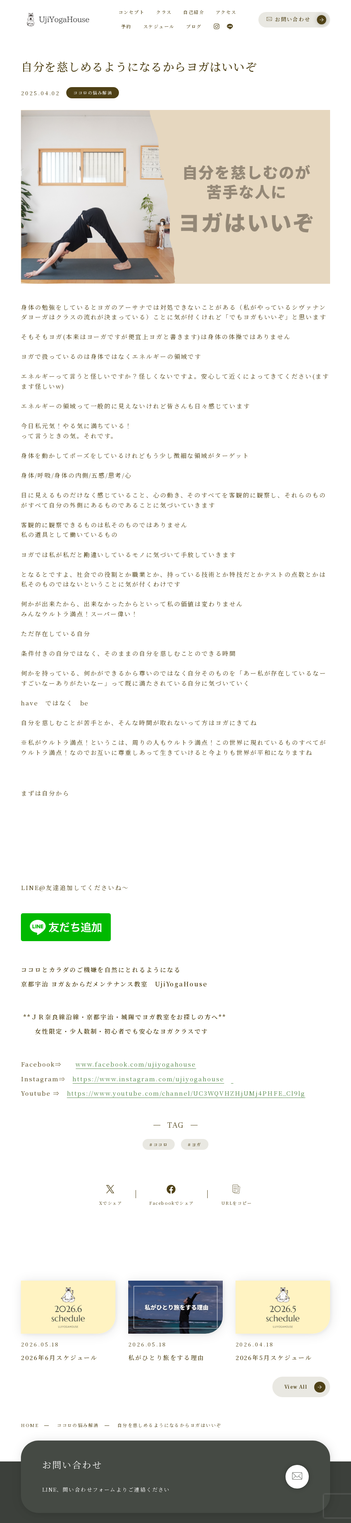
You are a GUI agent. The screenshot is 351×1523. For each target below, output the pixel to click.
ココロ (159, 1144)
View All (304, 1387)
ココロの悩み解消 (78, 1425)
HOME (29, 1425)
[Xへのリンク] (110, 1194)
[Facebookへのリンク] (171, 1194)
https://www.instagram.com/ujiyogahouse (148, 1078)
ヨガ (194, 1144)
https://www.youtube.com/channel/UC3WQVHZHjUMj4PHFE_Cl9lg (186, 1093)
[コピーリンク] (236, 1194)
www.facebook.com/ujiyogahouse (136, 1064)
